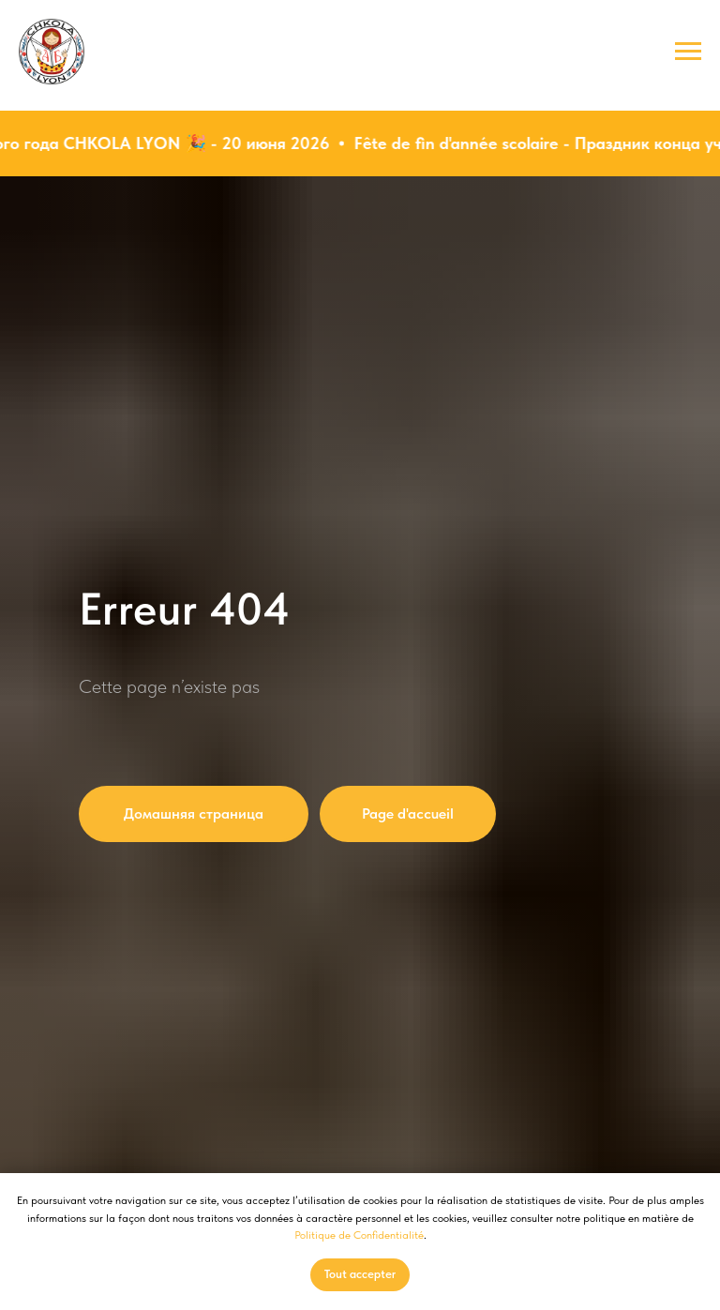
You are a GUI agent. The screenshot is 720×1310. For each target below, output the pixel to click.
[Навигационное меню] (688, 51)
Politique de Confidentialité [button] (359, 1235)
